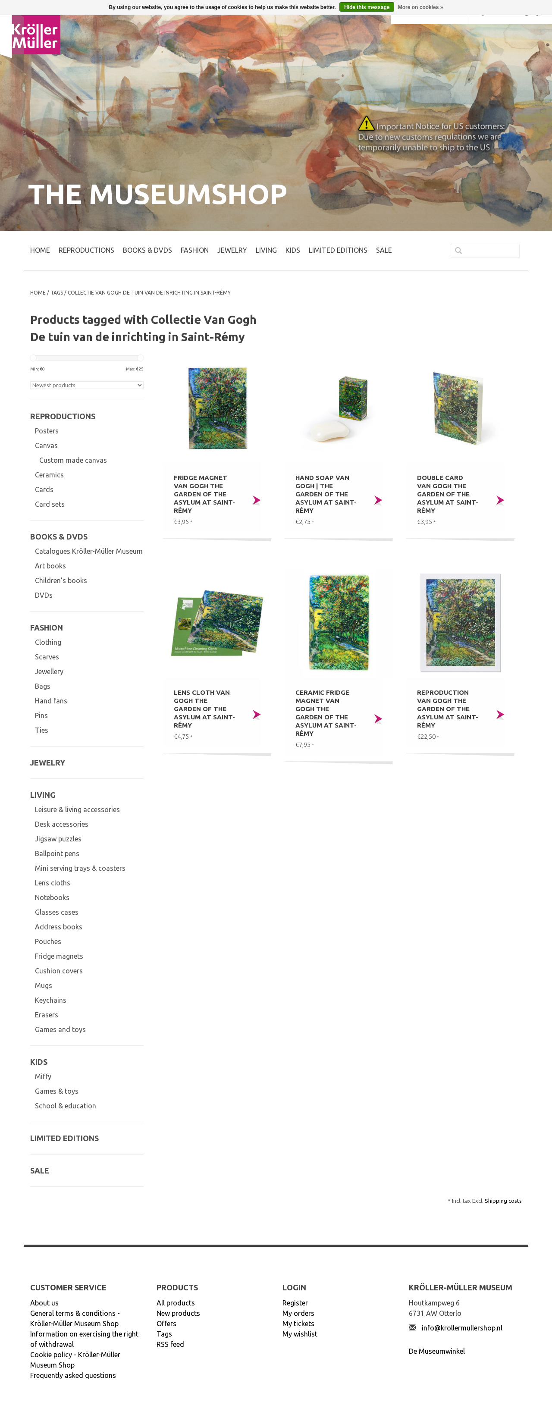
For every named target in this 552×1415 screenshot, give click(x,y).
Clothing (48, 642)
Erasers (46, 1015)
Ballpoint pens (57, 853)
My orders (298, 1313)
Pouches (48, 941)
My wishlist (299, 1334)
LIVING (266, 250)
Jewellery (49, 671)
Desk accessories (61, 824)
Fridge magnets (59, 956)
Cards (44, 489)
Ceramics (49, 475)
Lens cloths (52, 883)
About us (44, 1303)
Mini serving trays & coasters (80, 868)
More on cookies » (420, 7)
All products (176, 1303)
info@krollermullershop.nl (462, 1328)
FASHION (195, 250)
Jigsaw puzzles (58, 839)
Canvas (46, 445)
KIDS (292, 250)
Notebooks (52, 897)
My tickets (298, 1323)
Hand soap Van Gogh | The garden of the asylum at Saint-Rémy (326, 494)
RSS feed (170, 1344)
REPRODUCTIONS (86, 250)
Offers (166, 1323)
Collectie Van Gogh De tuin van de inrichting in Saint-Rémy (149, 292)
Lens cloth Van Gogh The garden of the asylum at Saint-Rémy (204, 709)
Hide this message (366, 7)
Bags (42, 686)
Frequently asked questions (73, 1375)
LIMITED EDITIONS (338, 250)
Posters (47, 431)
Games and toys (60, 1029)
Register (295, 1303)
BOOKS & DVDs (147, 250)
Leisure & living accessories (77, 809)
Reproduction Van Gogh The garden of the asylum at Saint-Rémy (447, 709)
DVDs (44, 595)
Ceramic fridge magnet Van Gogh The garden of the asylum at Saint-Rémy (326, 713)
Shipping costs (503, 1201)
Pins (41, 715)
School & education (65, 1106)
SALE (384, 250)
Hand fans (51, 701)
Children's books (61, 580)
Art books (50, 566)
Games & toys (56, 1091)
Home (40, 250)
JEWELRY (232, 250)
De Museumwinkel (437, 1351)
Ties (41, 730)
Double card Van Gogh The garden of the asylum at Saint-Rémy (447, 494)
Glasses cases (56, 912)
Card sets (50, 504)
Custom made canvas (73, 460)
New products (178, 1313)
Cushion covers (59, 971)
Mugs (43, 985)
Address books (58, 927)
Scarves (47, 657)
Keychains (50, 1000)
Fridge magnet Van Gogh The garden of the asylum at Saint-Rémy (204, 494)
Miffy (43, 1076)
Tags (56, 292)
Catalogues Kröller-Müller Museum (89, 551)
